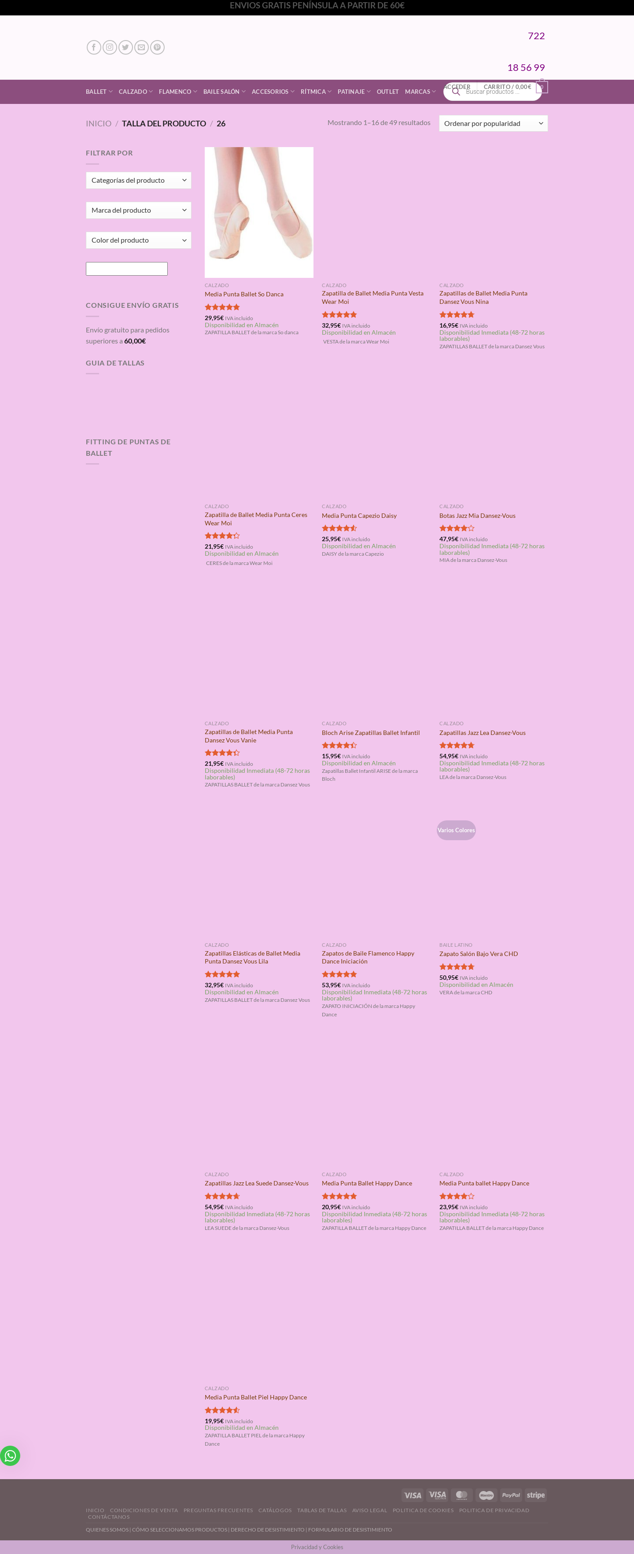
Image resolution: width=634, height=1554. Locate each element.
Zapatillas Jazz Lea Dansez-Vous (482, 732)
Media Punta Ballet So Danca (244, 294)
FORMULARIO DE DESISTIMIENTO (350, 1529)
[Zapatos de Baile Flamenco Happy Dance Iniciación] (376, 872)
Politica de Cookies (423, 1510)
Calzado (136, 91)
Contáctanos (109, 1516)
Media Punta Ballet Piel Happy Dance (256, 1397)
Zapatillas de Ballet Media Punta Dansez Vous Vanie (249, 736)
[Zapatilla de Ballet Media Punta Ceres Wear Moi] (259, 434)
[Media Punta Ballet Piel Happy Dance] (259, 1315)
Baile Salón (224, 91)
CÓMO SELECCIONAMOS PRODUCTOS (179, 1529)
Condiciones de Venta (144, 1510)
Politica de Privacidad (494, 1510)
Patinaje (354, 91)
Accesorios (273, 91)
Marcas (420, 91)
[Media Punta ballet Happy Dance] (493, 1102)
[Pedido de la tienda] (493, 123)
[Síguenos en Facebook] (94, 47)
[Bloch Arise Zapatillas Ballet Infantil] (376, 651)
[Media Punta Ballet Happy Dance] (376, 1102)
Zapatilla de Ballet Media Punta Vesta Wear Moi (373, 297)
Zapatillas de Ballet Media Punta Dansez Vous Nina (483, 297)
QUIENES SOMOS (107, 1529)
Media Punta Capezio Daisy (359, 515)
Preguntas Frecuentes (218, 1510)
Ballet (99, 91)
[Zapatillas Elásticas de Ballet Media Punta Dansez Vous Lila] (259, 872)
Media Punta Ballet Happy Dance (367, 1183)
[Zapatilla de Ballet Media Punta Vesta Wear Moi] (376, 212)
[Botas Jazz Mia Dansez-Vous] (493, 434)
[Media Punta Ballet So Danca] (259, 212)
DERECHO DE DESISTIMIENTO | (269, 1529)
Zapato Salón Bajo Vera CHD (478, 953)
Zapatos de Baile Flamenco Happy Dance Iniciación (368, 957)
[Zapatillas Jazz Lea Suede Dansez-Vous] (259, 1102)
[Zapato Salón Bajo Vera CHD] (493, 872)
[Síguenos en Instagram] (110, 47)
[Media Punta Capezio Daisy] (376, 434)
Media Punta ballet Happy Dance (484, 1183)
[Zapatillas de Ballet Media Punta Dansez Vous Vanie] (259, 651)
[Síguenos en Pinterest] (157, 47)
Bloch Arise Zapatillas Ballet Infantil (371, 732)
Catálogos (275, 1510)
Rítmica (316, 91)
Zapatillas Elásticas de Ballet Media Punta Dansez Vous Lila (252, 957)
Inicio (98, 123)
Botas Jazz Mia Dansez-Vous (477, 515)
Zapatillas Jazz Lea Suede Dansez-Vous (257, 1183)
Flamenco (178, 91)
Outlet (388, 91)
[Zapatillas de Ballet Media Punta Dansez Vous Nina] (493, 212)
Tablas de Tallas (321, 1510)
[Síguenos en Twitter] (125, 47)
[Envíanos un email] (141, 47)
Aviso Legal (369, 1510)
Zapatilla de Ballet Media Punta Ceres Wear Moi (256, 519)
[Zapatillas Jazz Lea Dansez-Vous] (493, 651)
